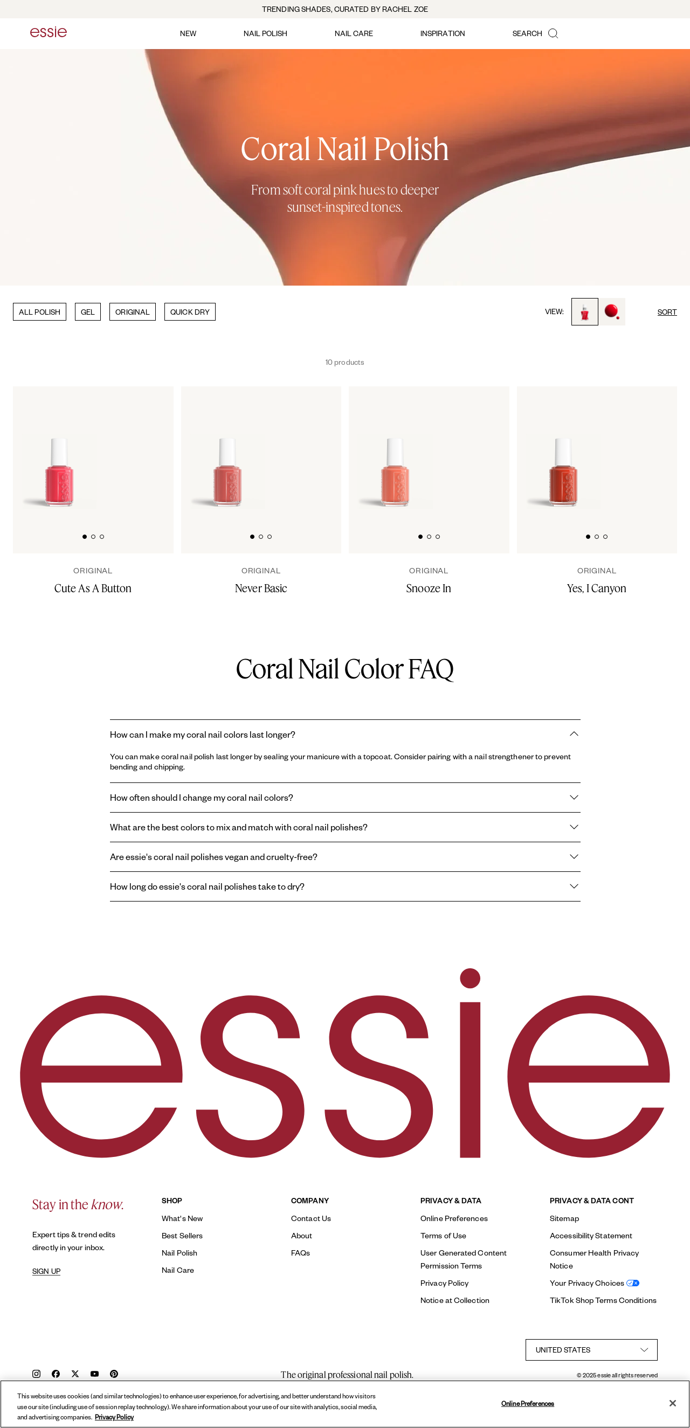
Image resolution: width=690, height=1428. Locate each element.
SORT (667, 311)
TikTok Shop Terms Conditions (603, 1300)
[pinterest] (114, 1375)
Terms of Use (443, 1235)
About (302, 1235)
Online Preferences (454, 1218)
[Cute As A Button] (93, 580)
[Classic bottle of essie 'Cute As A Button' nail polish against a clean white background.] (59, 448)
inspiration (442, 33)
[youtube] (95, 1375)
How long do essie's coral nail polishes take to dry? (345, 886)
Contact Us (311, 1218)
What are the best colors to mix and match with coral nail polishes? (345, 827)
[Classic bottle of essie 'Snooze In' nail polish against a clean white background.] (395, 448)
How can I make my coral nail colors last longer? (345, 734)
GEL (88, 311)
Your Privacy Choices (587, 1283)
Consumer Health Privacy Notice (594, 1259)
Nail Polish (179, 1252)
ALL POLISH (39, 311)
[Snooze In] (429, 580)
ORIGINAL (132, 311)
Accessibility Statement (591, 1235)
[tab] (84, 535)
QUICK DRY (190, 311)
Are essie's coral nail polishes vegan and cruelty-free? (345, 857)
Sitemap (564, 1218)
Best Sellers (182, 1235)
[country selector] (592, 1350)
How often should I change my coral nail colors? (345, 797)
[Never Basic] (261, 580)
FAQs (300, 1252)
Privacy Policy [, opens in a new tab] (114, 1417)
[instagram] (36, 1375)
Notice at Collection (454, 1300)
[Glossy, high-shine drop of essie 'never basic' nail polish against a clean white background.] (320, 447)
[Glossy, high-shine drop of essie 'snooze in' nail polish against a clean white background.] (487, 447)
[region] (345, 1404)
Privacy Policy (444, 1283)
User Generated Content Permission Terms (463, 1259)
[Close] (673, 1403)
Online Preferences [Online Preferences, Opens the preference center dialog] (527, 1403)
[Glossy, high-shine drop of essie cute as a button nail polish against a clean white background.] (152, 447)
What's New (182, 1218)
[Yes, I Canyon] (597, 580)
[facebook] (56, 1375)
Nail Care (178, 1270)
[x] (75, 1375)
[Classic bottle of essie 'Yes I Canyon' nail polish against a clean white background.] (563, 448)
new (188, 33)
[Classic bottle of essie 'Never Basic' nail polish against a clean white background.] (227, 448)
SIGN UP (46, 1271)
